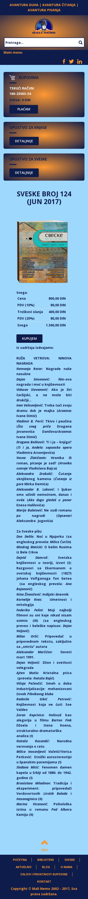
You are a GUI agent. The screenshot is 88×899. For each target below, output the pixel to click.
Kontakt (44, 882)
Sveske (70, 860)
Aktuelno (23, 867)
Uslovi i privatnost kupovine (44, 874)
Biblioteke (45, 860)
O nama (66, 867)
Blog (46, 867)
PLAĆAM (23, 109)
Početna (20, 860)
